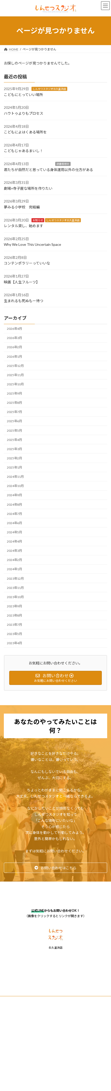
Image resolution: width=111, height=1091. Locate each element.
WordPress (31, 1044)
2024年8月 (14, 504)
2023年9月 (14, 606)
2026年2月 (14, 347)
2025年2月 (14, 458)
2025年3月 (14, 449)
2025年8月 (14, 403)
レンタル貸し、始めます (23, 226)
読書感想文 (63, 163)
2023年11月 (15, 587)
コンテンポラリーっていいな (27, 263)
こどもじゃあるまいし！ (23, 151)
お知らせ (38, 219)
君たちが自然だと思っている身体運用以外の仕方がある (48, 169)
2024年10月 (15, 486)
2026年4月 (14, 329)
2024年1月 (14, 569)
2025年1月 (14, 467)
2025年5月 (14, 430)
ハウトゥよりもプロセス (23, 113)
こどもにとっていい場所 (23, 94)
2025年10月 (15, 384)
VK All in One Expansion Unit (85, 1044)
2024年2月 (14, 560)
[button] (55, 868)
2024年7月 (14, 513)
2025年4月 (14, 439)
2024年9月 (14, 495)
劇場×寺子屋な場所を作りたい (28, 188)
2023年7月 (14, 625)
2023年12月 (15, 578)
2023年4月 (14, 643)
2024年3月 (14, 551)
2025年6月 (14, 421)
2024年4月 (14, 541)
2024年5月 (14, 532)
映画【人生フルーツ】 (22, 282)
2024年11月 (15, 477)
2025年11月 (15, 375)
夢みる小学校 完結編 (22, 207)
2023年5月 (14, 634)
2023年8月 (14, 615)
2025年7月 (14, 412)
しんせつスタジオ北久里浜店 (49, 88)
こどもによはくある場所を (25, 132)
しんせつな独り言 (79, 88)
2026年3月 (14, 338)
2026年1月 (14, 356)
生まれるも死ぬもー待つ (23, 301)
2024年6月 (14, 523)
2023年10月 (15, 597)
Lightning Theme (54, 1044)
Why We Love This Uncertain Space (32, 244)
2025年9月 (14, 393)
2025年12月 (15, 365)
